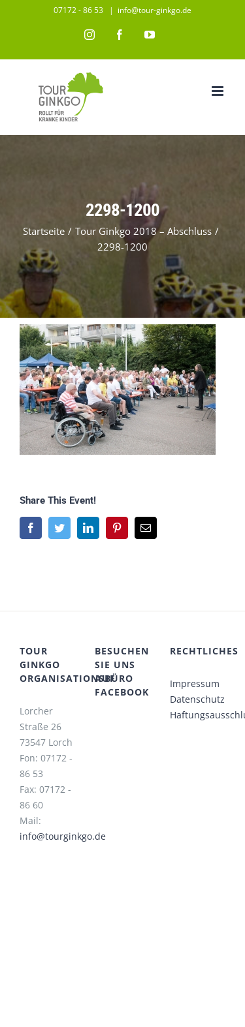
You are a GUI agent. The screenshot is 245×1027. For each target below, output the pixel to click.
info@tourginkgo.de (63, 836)
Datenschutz (197, 699)
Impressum (195, 683)
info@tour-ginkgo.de (154, 10)
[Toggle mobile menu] (218, 91)
